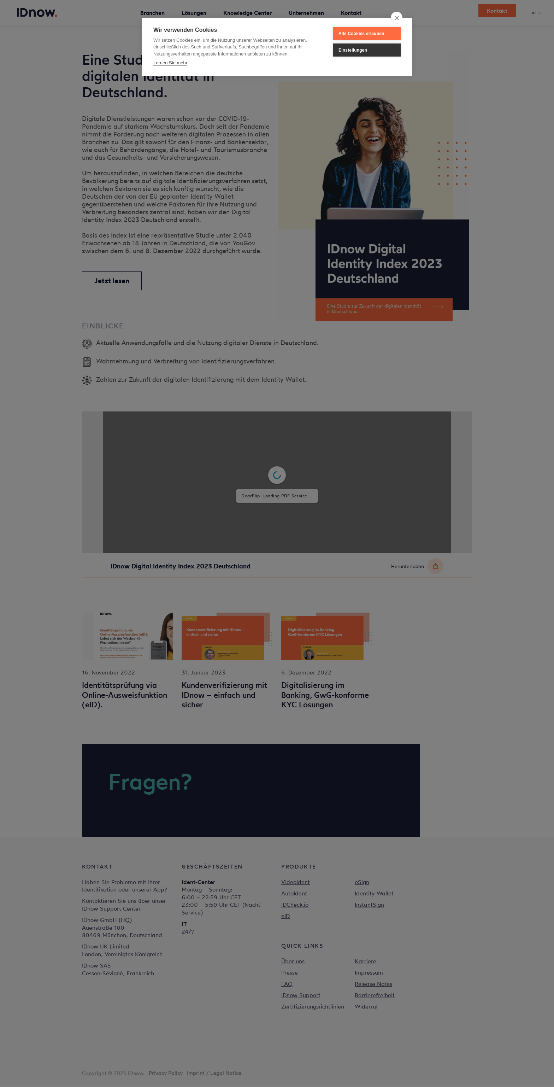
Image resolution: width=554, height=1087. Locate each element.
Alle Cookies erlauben (361, 33)
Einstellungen (352, 50)
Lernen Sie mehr (170, 62)
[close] (396, 18)
